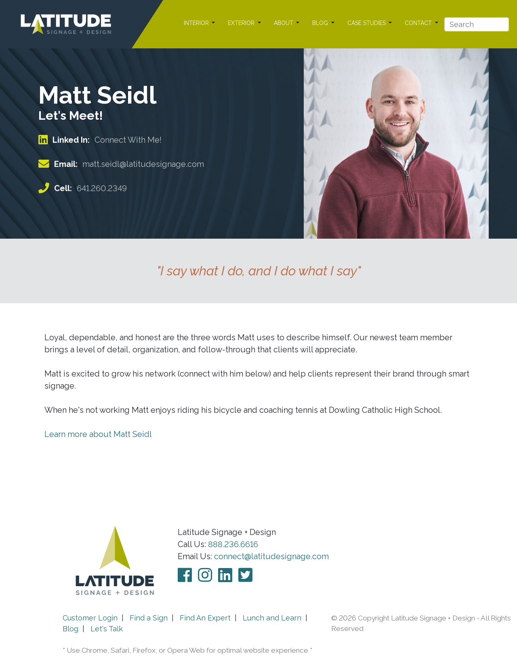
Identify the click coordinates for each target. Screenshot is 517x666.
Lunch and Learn (272, 618)
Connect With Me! (128, 140)
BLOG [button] (321, 23)
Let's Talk (106, 628)
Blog (70, 628)
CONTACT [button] (419, 23)
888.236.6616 (233, 544)
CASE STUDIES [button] (367, 23)
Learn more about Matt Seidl (98, 434)
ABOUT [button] (284, 23)
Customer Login (90, 618)
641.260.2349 (102, 188)
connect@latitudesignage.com (271, 556)
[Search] (476, 24)
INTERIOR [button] (197, 23)
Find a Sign (149, 618)
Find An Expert (205, 618)
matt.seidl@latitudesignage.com (143, 164)
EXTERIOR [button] (242, 23)
